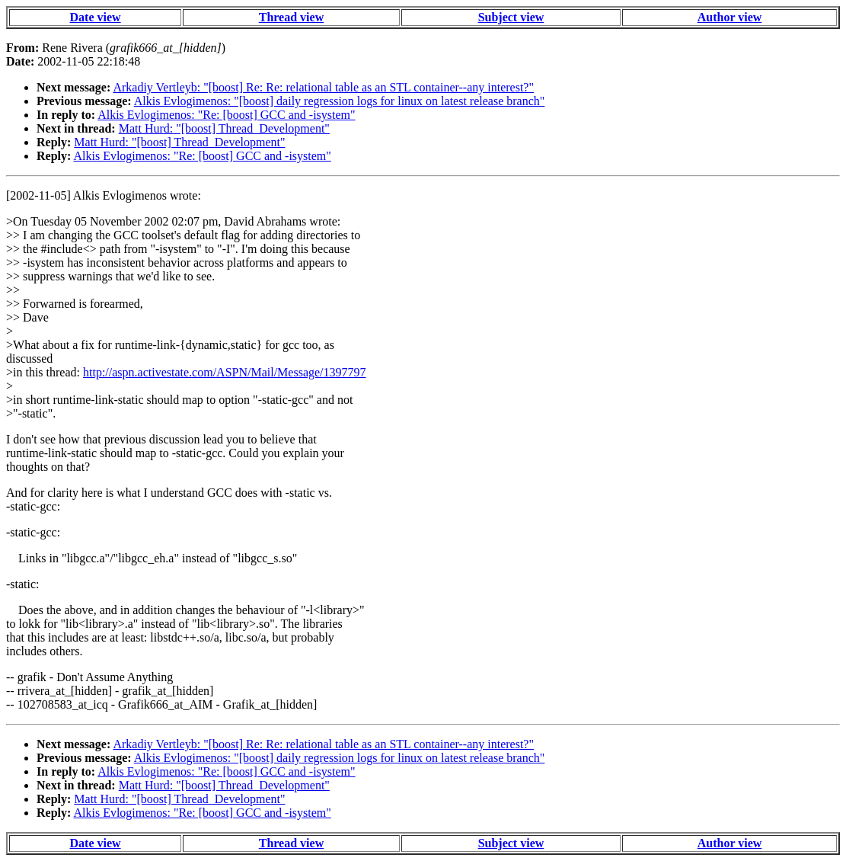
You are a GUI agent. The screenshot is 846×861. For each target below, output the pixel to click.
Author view (730, 17)
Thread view (291, 17)
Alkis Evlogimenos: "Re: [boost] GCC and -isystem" (226, 114)
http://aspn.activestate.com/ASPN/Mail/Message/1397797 (224, 372)
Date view (95, 17)
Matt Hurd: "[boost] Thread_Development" (224, 128)
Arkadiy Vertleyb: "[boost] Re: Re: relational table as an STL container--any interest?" (323, 87)
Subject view (511, 17)
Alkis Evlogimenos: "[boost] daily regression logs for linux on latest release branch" (339, 100)
